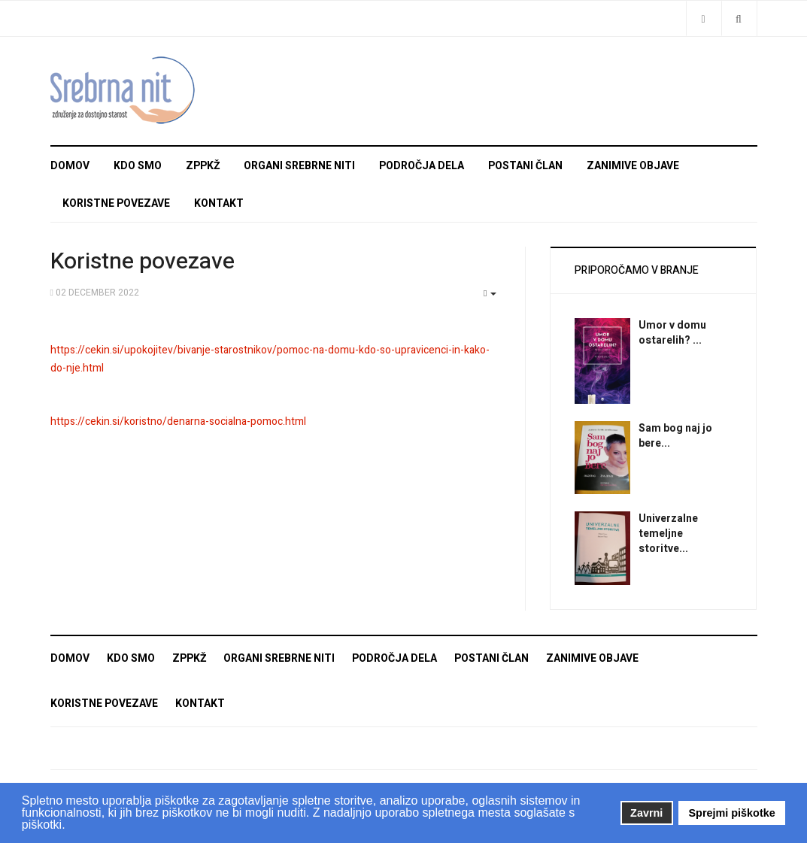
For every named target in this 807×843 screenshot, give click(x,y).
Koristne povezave (116, 203)
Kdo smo (138, 166)
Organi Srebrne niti (299, 166)
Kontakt (219, 203)
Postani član (525, 166)
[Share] (703, 18)
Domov (69, 166)
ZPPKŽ (203, 166)
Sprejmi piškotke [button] (732, 813)
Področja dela (421, 166)
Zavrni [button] (646, 813)
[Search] (739, 18)
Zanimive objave (633, 166)
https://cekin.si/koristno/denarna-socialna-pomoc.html (178, 421)
